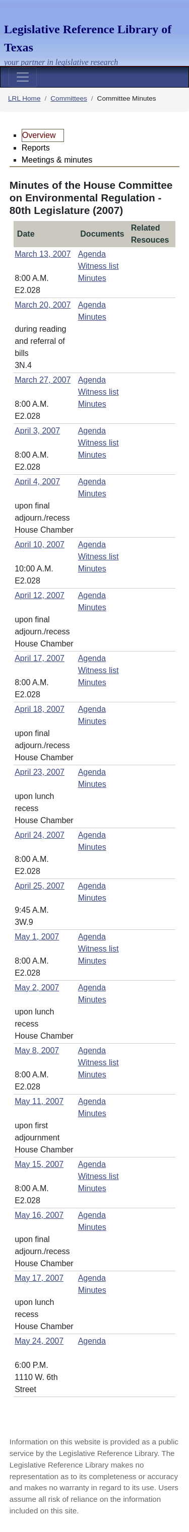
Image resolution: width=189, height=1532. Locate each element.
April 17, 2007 (40, 658)
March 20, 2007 (43, 305)
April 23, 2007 (40, 772)
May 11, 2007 (39, 1101)
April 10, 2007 (40, 544)
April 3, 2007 (37, 430)
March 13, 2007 (43, 254)
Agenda (92, 254)
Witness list (98, 266)
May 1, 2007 (37, 936)
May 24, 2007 (39, 1341)
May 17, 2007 (39, 1278)
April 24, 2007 (40, 835)
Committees (68, 98)
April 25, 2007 (40, 886)
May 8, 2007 (37, 1050)
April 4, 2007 (37, 481)
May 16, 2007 (39, 1215)
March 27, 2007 (43, 380)
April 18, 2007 (40, 709)
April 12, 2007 (40, 595)
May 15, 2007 (39, 1164)
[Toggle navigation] (23, 77)
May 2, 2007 (37, 987)
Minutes (92, 278)
